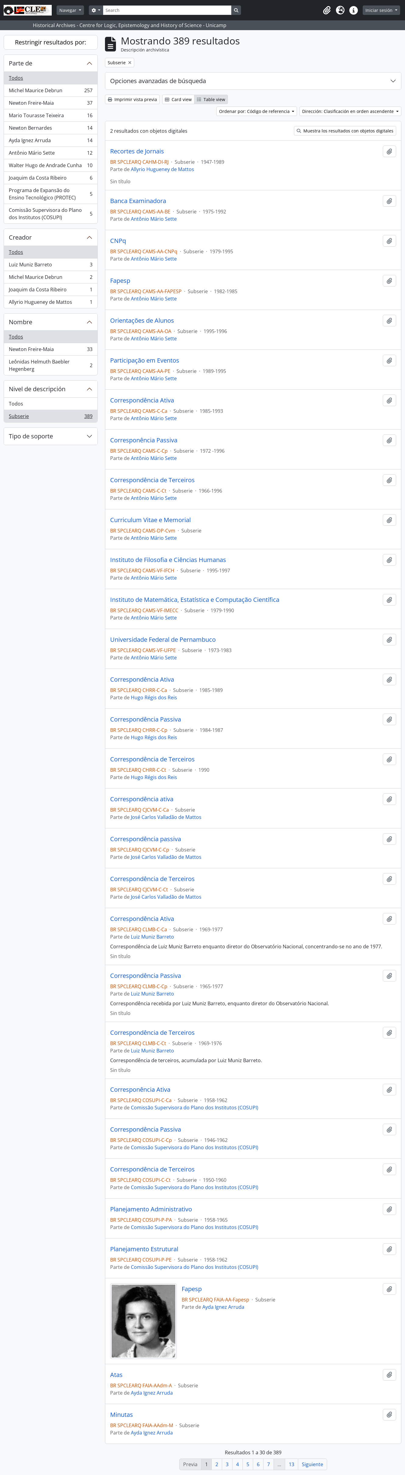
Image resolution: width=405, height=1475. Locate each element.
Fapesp (120, 280)
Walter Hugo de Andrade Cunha (51, 167)
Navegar (68, 10)
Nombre (20, 322)
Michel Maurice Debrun (51, 92)
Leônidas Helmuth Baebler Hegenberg (51, 365)
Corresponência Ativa (140, 1089)
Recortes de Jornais (137, 151)
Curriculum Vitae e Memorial (150, 520)
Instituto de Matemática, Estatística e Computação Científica (194, 599)
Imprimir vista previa (132, 99)
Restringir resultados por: (50, 42)
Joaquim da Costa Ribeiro (51, 179)
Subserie (51, 417)
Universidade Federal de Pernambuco (163, 639)
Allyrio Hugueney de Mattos (51, 303)
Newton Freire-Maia (51, 104)
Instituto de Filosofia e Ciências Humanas (168, 560)
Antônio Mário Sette (51, 154)
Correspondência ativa (141, 799)
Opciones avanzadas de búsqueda (158, 81)
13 (291, 1464)
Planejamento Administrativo (151, 1209)
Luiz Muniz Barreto (51, 266)
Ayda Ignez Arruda (51, 142)
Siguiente (312, 1464)
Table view (211, 99)
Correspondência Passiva (145, 719)
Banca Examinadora (138, 201)
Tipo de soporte (31, 436)
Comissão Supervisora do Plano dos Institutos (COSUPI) (51, 214)
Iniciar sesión (379, 10)
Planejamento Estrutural (144, 1249)
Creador (20, 237)
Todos (16, 78)
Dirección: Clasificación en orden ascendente (348, 111)
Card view (178, 99)
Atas (116, 1374)
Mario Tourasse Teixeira (51, 117)
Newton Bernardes (51, 129)
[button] (326, 10)
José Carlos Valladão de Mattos (166, 817)
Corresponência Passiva (143, 440)
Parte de (20, 63)
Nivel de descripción (37, 389)
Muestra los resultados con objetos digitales (345, 131)
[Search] (167, 10)
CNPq (118, 240)
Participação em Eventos (144, 360)
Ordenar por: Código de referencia (255, 111)
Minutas (121, 1414)
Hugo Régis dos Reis (154, 697)
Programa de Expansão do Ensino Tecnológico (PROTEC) (51, 194)
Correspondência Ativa (142, 400)
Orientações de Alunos (142, 320)
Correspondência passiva (145, 839)
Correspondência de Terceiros (152, 480)
